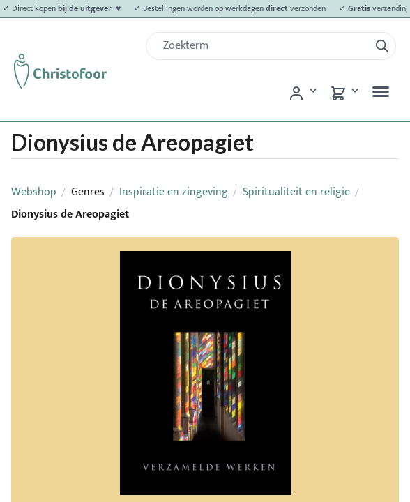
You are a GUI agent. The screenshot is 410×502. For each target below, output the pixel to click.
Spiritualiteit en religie (296, 192)
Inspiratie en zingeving (173, 192)
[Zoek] (263, 46)
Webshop (33, 192)
